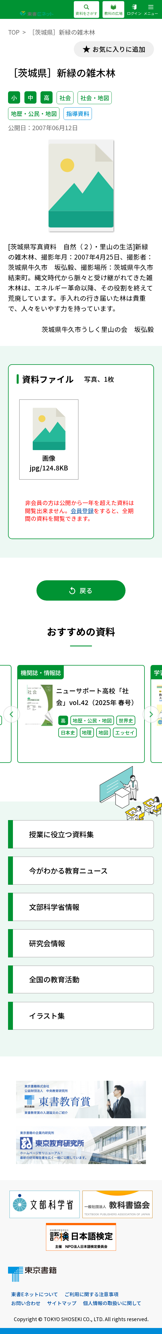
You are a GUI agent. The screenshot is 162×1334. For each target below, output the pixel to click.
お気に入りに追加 (118, 49)
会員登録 (82, 510)
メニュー (151, 10)
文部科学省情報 (54, 907)
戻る (81, 590)
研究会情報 (47, 943)
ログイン (134, 10)
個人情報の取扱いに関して (112, 1303)
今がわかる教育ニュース (68, 870)
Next (150, 714)
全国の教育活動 (54, 979)
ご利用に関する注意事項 (91, 1294)
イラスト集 (47, 1015)
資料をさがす (86, 10)
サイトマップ (61, 1303)
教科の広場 (113, 10)
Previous (11, 714)
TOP (14, 31)
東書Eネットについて (34, 1294)
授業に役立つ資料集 (61, 834)
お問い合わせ (26, 1303)
